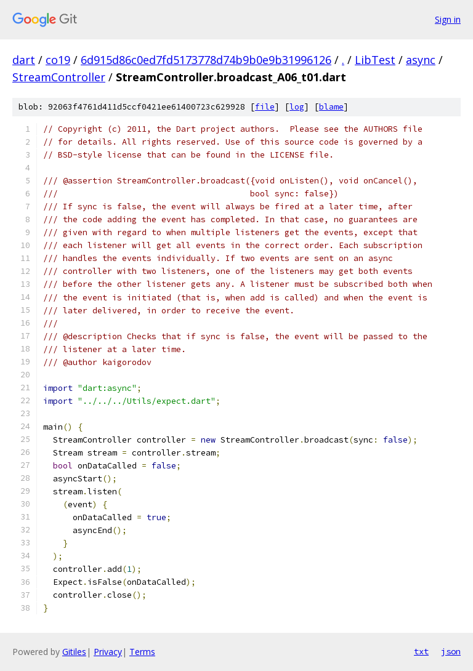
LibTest (375, 59)
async (420, 59)
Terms (142, 651)
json (451, 651)
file (265, 107)
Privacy (108, 651)
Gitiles (74, 651)
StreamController (58, 77)
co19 (58, 59)
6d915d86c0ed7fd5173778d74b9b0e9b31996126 (206, 59)
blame (331, 107)
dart (23, 59)
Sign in (448, 19)
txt (421, 651)
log (296, 107)
